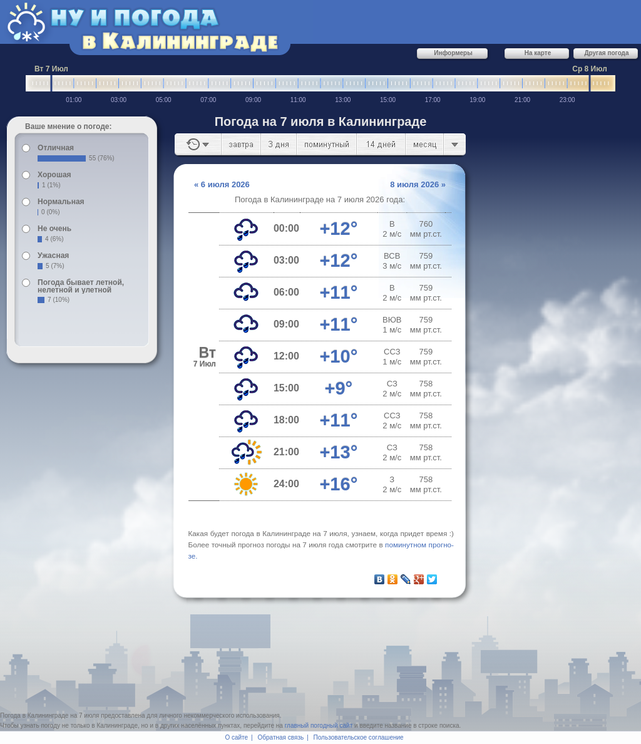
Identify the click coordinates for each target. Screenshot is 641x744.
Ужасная (53, 255)
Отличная (56, 147)
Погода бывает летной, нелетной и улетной (81, 286)
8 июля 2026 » (418, 184)
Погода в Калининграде (34, 715)
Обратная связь (281, 737)
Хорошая (54, 174)
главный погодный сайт (319, 725)
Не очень (54, 228)
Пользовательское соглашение (359, 737)
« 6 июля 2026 (222, 184)
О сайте (236, 737)
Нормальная (61, 201)
